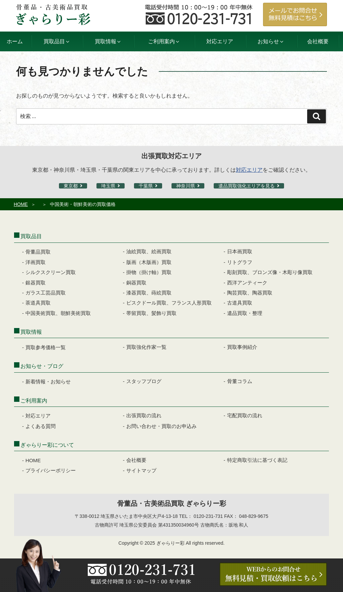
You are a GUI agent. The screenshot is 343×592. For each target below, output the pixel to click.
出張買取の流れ (143, 415)
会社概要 (318, 41)
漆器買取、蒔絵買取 (149, 292)
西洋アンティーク (247, 282)
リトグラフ (239, 262)
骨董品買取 (38, 252)
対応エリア (219, 41)
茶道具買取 (38, 303)
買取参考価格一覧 (45, 347)
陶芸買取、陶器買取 (249, 292)
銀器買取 (35, 282)
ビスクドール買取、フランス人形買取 (169, 303)
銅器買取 (136, 282)
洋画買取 (35, 262)
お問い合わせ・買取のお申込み (161, 426)
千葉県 (146, 186)
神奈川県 (185, 186)
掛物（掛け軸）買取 (149, 272)
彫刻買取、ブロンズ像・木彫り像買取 (270, 272)
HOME (21, 204)
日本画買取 (239, 251)
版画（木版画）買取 (149, 262)
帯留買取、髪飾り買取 (151, 313)
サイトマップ (141, 470)
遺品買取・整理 (244, 313)
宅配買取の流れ (244, 415)
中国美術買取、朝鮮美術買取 (58, 313)
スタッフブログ (143, 381)
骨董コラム (239, 381)
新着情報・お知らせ (48, 381)
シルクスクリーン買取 (50, 272)
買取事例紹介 (242, 347)
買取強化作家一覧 (146, 347)
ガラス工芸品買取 (45, 292)
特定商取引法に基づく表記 (257, 460)
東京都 (71, 186)
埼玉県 (108, 186)
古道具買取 (239, 303)
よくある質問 (40, 426)
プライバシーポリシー (50, 470)
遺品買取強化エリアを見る (246, 186)
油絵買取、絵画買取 (149, 251)
